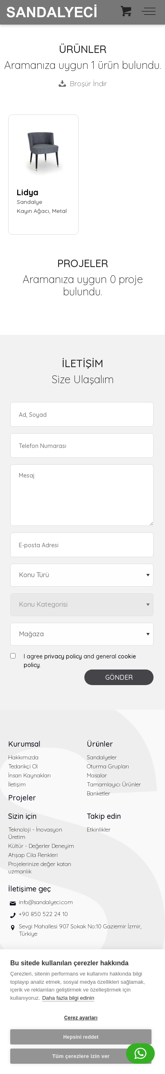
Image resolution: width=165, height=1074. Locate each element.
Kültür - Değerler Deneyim (41, 846)
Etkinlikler (99, 829)
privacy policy (63, 656)
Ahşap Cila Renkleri (33, 855)
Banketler (98, 793)
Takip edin (104, 816)
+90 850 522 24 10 (43, 914)
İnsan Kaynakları (29, 775)
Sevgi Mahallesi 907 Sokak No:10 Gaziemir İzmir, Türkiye (80, 930)
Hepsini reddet (80, 1037)
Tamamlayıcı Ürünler (114, 784)
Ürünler (100, 744)
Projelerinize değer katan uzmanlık (39, 867)
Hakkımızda (23, 757)
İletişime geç (29, 888)
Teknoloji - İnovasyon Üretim (35, 833)
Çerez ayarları (81, 1018)
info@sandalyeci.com (46, 902)
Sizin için (22, 816)
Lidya (27, 192)
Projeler (22, 797)
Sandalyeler (102, 757)
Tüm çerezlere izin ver (80, 1056)
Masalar (97, 775)
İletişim (17, 784)
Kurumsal (24, 744)
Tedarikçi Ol (23, 766)
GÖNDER (119, 677)
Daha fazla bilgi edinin (68, 998)
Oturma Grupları (108, 766)
